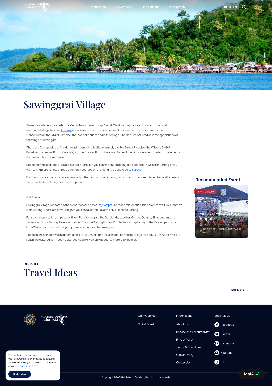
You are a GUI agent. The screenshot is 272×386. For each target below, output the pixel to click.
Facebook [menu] (224, 324)
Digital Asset (146, 324)
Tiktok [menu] (221, 362)
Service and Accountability (193, 332)
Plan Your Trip (150, 7)
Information (177, 7)
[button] (230, 7)
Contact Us (183, 362)
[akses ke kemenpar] (30, 319)
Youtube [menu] (223, 352)
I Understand (19, 374)
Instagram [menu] (224, 343)
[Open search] (244, 6)
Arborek (66, 130)
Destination (98, 7)
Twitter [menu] (222, 334)
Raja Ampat (105, 205)
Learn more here (28, 366)
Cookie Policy (184, 355)
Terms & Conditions (188, 347)
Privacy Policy (184, 339)
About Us (182, 324)
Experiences (123, 7)
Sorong (136, 170)
